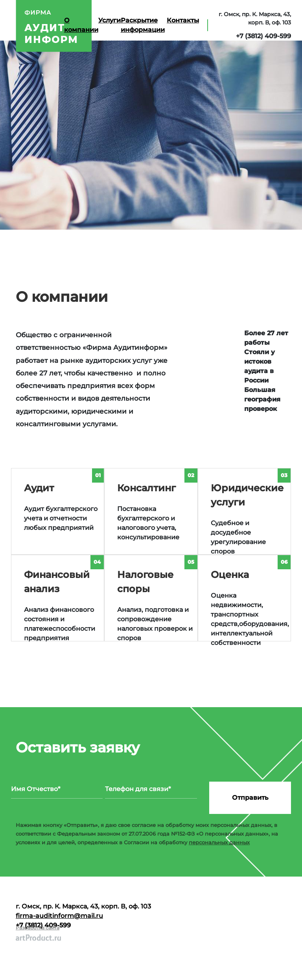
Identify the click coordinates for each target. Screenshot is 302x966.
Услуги (109, 20)
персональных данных (219, 842)
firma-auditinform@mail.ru (59, 916)
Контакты (183, 20)
